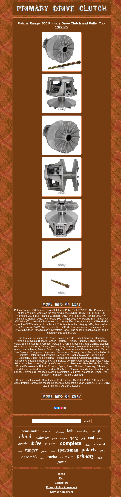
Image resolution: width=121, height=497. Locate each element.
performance (59, 432)
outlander (42, 438)
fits (100, 431)
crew (53, 452)
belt (70, 430)
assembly (29, 457)
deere (42, 458)
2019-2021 (50, 444)
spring (74, 438)
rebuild (87, 445)
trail (100, 457)
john (20, 451)
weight (63, 438)
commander (30, 431)
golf (83, 438)
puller (62, 462)
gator (54, 438)
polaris (88, 449)
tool (91, 438)
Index (61, 473)
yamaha (100, 438)
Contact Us (61, 482)
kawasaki (99, 444)
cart (93, 431)
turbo (52, 457)
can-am (67, 456)
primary (85, 456)
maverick (47, 431)
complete (70, 443)
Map (61, 478)
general (44, 451)
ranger (31, 449)
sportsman (68, 449)
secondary (83, 431)
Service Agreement (61, 492)
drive (36, 443)
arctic (22, 444)
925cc (102, 451)
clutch (26, 437)
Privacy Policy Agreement (61, 487)
